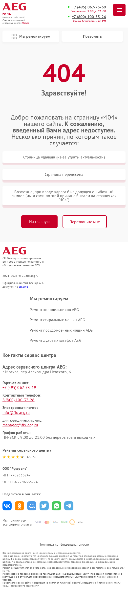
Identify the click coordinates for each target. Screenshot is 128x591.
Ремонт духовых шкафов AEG (56, 340)
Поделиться (7, 505)
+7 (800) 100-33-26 (89, 16)
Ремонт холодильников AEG (54, 309)
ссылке (23, 286)
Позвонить (92, 36)
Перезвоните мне (84, 221)
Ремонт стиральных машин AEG (57, 319)
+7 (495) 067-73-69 (89, 7)
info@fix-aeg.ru (16, 412)
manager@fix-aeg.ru (20, 424)
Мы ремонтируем (30, 36)
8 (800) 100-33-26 (18, 399)
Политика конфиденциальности (64, 544)
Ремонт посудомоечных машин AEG (61, 330)
